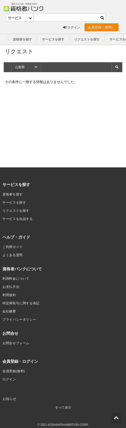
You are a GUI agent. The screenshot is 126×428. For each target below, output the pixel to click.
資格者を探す (23, 39)
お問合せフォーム (17, 340)
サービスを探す (55, 39)
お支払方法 (11, 285)
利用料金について (17, 277)
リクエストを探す (91, 39)
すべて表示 (63, 404)
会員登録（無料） (101, 27)
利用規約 (9, 293)
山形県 (26, 67)
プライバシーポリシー (20, 316)
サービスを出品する (18, 218)
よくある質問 (13, 253)
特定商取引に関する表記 (22, 301)
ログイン (71, 27)
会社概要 (9, 308)
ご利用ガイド (13, 245)
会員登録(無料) (14, 367)
